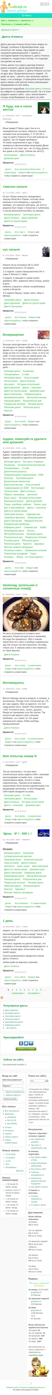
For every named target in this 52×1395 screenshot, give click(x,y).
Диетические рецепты (15, 471)
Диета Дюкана (11, 1010)
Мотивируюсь (13, 682)
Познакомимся (11, 374)
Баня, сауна (10, 498)
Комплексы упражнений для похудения (38, 1181)
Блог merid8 (20, 421)
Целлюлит (9, 384)
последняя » (34, 993)
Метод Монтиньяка (36, 397)
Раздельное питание (14, 404)
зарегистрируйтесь (38, 172)
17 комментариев (38, 903)
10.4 (7, 1164)
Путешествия (11, 491)
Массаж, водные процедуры (18, 547)
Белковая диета (12, 214)
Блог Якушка (20, 317)
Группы (8, 1134)
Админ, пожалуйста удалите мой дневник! (24, 440)
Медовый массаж (33, 521)
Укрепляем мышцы (14, 514)
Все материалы (12, 1111)
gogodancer (36, 1292)
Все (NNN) (12, 1123)
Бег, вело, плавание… (34, 461)
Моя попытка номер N (20, 756)
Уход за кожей (31, 378)
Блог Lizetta (20, 665)
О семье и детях (38, 1205)
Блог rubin (19, 568)
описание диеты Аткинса (37, 88)
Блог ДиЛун (20, 816)
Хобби (43, 527)
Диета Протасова (13, 306)
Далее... (8, 169)
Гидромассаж (33, 514)
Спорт (33, 553)
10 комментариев (35, 739)
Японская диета (31, 407)
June (33, 1316)
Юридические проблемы (16, 524)
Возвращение (13, 334)
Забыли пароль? (13, 1095)
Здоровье (39, 544)
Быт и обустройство (14, 507)
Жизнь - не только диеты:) (30, 557)
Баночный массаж (13, 484)
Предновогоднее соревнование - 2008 (23, 475)
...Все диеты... (11, 1028)
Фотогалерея (10, 155)
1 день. (8, 920)
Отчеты (8, 1127)
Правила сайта (12, 1387)
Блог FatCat (20, 977)
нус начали (11, 249)
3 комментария (34, 665)
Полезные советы (13, 550)
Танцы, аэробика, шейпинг (17, 504)
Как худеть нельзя (39, 1187)
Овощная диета (12, 401)
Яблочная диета (12, 407)
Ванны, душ (40, 504)
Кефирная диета (33, 394)
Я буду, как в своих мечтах (17, 108)
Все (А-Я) (11, 1120)
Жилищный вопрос (14, 501)
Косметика (28, 371)
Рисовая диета (35, 404)
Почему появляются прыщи (36, 1199)
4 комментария (34, 816)
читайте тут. (36, 1355)
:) (6, 1184)
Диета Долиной (29, 218)
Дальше (19, 1171)
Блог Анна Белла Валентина (27, 169)
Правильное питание (36, 550)
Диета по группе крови (15, 221)
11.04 (8, 1161)
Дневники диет (9, 30)
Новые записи (11, 1137)
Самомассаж (30, 527)
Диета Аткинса (27, 155)
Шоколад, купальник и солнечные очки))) (20, 586)
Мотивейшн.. (11, 1167)
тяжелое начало (15, 186)
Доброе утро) (12, 1190)
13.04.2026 (11, 1154)
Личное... (31, 530)
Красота (8, 410)
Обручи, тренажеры (14, 494)
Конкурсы (9, 557)
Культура (8, 478)
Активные (11, 1117)
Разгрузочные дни (32, 401)
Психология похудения (16, 553)
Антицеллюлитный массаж (31, 465)
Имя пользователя (12, 1080)
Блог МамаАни (21, 903)
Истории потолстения (28, 384)
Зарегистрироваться (15, 1092)
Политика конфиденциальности (32, 1387)
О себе (25, 374)
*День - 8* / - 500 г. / (17, 833)
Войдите (22, 172)
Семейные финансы (14, 517)
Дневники (9, 1114)
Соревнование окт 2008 (16, 488)
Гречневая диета (31, 214)
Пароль (6, 1086)
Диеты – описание (31, 387)
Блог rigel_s (20, 232)
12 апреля (10, 1158)
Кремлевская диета (14, 397)
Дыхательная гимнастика (17, 481)
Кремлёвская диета (14, 1022)
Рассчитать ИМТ (38, 1169)
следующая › (18, 993)
